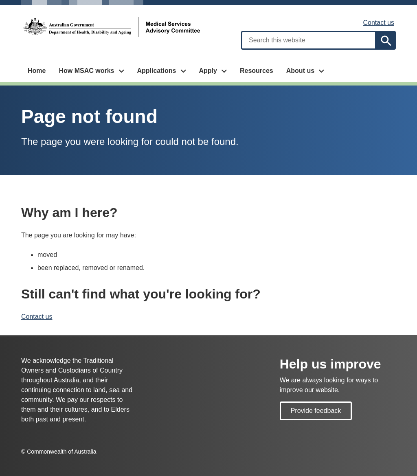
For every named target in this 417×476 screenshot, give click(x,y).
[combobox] (308, 40)
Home (37, 70)
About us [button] (300, 70)
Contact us (378, 22)
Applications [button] (156, 70)
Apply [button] (208, 70)
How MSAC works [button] (86, 70)
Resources (256, 70)
